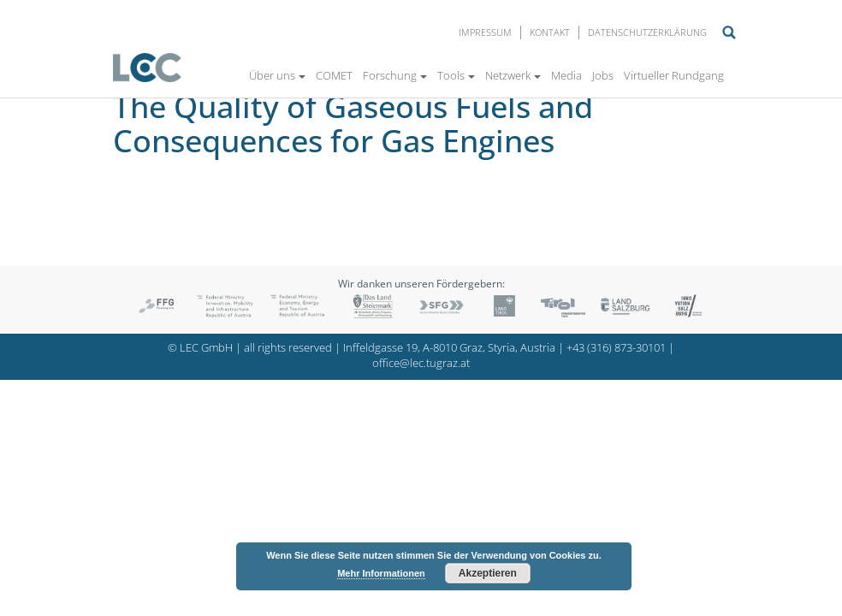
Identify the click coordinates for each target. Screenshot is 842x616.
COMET (334, 75)
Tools (456, 75)
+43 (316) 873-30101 (616, 348)
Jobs (603, 75)
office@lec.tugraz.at (421, 363)
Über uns (277, 75)
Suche (729, 32)
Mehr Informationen (381, 573)
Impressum (485, 32)
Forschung (395, 75)
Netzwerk (513, 75)
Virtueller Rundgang (674, 75)
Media (566, 75)
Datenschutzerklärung (647, 32)
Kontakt (550, 32)
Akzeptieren (488, 573)
